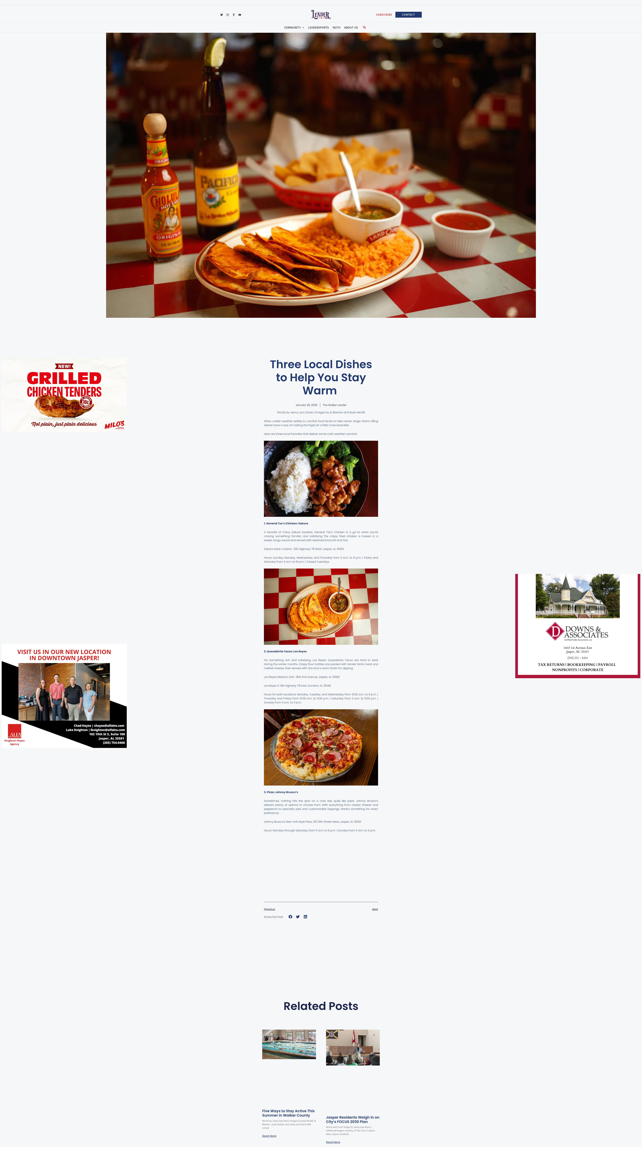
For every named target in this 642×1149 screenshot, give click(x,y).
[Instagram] (227, 13)
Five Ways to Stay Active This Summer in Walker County (285, 1115)
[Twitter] (221, 13)
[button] (384, 13)
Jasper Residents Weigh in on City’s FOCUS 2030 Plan (350, 1119)
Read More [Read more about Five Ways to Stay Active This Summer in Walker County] (269, 1140)
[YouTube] (239, 13)
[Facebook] (233, 13)
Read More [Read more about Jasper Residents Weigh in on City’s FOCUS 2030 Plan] (333, 1142)
